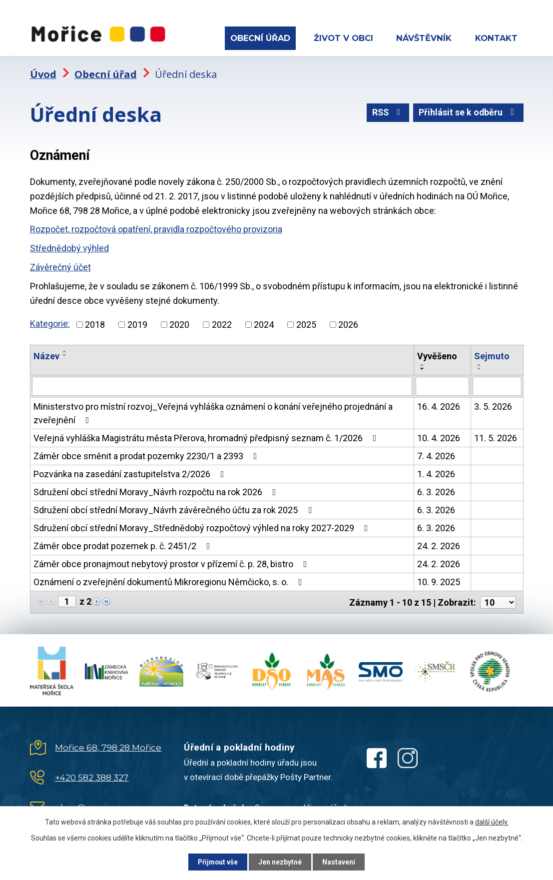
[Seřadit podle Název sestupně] (64, 354)
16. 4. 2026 (438, 405)
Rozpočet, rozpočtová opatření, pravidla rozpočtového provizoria (156, 227)
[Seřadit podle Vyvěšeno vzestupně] (422, 363)
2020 (179, 323)
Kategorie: (50, 322)
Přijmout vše (216, 862)
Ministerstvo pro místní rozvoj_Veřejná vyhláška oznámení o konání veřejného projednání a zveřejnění (213, 412)
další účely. (492, 822)
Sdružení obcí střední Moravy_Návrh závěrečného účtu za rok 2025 (174, 508)
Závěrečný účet (60, 265)
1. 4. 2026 (436, 472)
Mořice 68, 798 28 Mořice (108, 746)
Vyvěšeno (437, 354)
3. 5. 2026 (493, 405)
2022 (222, 323)
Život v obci (343, 38)
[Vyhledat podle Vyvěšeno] (442, 384)
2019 (137, 323)
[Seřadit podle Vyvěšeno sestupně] (422, 367)
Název (46, 354)
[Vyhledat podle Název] (222, 384)
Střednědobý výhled (69, 246)
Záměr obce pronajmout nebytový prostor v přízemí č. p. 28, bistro (172, 562)
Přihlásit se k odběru (468, 111)
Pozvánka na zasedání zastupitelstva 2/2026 (130, 472)
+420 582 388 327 (91, 776)
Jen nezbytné (281, 862)
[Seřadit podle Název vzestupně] (64, 350)
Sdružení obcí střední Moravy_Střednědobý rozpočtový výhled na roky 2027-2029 (202, 526)
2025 (306, 323)
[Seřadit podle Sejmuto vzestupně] (479, 363)
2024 (264, 323)
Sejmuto (492, 354)
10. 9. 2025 (438, 580)
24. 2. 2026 (438, 544)
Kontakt (496, 38)
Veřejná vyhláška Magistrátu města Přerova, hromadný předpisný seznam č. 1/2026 (207, 436)
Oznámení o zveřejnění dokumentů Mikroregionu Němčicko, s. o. (169, 580)
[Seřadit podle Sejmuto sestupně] (479, 367)
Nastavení (341, 862)
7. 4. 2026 (436, 454)
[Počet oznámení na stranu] (498, 600)
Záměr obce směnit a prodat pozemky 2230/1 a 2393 (147, 454)
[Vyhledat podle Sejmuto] (497, 384)
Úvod (43, 72)
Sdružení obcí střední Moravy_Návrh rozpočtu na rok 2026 (156, 490)
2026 (348, 323)
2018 (95, 323)
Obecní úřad (260, 38)
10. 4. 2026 (438, 436)
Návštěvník (424, 38)
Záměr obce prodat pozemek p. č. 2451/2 (123, 544)
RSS (386, 111)
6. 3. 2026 (436, 490)
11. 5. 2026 (495, 436)
